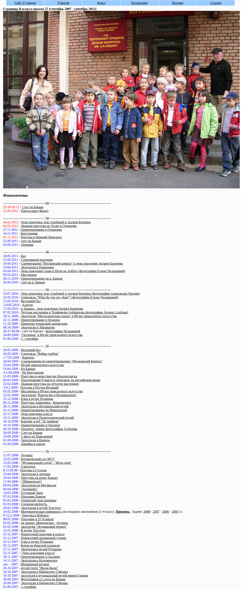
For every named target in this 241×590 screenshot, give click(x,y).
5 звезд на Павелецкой (36, 436)
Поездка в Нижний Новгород (41, 237)
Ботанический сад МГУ (37, 459)
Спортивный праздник (37, 259)
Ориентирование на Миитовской (44, 410)
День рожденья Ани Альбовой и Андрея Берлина (56, 222)
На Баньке (28, 368)
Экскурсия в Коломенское (39, 560)
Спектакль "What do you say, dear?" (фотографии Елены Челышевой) (69, 297)
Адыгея (27, 305)
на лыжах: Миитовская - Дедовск (44, 523)
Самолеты (28, 466)
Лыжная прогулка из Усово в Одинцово (49, 226)
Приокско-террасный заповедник (44, 323)
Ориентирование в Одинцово (41, 229)
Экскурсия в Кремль (35, 440)
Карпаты (28, 357)
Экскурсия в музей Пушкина (41, 549)
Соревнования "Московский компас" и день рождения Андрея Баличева (72, 263)
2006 (165, 511)
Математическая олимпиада (41, 511)
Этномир (27, 244)
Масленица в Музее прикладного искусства (52, 391)
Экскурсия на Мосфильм (38, 485)
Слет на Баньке (33, 207)
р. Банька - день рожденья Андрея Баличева (52, 308)
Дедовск (27, 455)
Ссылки (215, 3)
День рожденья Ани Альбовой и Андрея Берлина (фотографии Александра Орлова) (80, 293)
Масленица (29, 275)
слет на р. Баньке (33, 282)
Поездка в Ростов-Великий (39, 387)
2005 (175, 511)
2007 (156, 511)
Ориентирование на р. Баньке (42, 278)
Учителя (63, 3)
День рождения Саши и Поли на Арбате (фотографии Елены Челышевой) (73, 271)
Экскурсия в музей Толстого (41, 508)
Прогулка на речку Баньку (39, 478)
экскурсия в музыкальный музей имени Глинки (54, 575)
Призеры (123, 511)
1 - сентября (29, 338)
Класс (101, 3)
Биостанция (29, 233)
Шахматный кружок (35, 564)
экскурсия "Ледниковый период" (44, 526)
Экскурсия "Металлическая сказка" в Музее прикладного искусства (69, 316)
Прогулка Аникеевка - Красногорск (46, 402)
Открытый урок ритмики (38, 500)
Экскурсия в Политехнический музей (47, 417)
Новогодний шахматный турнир (43, 538)
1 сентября (28, 587)
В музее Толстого (33, 530)
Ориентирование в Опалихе (40, 320)
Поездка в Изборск (35, 515)
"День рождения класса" (38, 553)
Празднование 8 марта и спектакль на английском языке (60, 380)
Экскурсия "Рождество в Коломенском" (49, 395)
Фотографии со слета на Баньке (43, 579)
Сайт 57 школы (25, 3)
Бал (23, 256)
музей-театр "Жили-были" (39, 568)
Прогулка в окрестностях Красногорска (49, 376)
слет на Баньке (31, 241)
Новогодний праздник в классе (42, 534)
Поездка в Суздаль (33, 470)
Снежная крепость (34, 504)
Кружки (177, 3)
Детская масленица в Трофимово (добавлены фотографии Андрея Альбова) (74, 312)
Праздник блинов (33, 496)
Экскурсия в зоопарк (35, 474)
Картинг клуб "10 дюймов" (40, 421)
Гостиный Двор (32, 493)
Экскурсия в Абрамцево (38, 327)
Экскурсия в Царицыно (37, 267)
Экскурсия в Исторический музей (45, 406)
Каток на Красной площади (40, 545)
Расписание (139, 3)
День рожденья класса (37, 414)
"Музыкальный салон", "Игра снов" (46, 462)
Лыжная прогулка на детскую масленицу (50, 384)
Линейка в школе (33, 444)
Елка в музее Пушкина (37, 399)
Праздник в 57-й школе (37, 519)
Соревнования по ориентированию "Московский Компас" (62, 361)
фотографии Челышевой (62, 331)
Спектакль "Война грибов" (40, 353)
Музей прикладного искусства (42, 365)
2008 (146, 511)
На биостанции (33, 372)
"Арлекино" (29, 489)
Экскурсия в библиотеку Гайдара (44, 572)
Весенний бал (30, 301)
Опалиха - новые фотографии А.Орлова (49, 429)
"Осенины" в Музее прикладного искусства (51, 335)
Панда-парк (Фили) (34, 211)
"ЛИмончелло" (31, 481)
